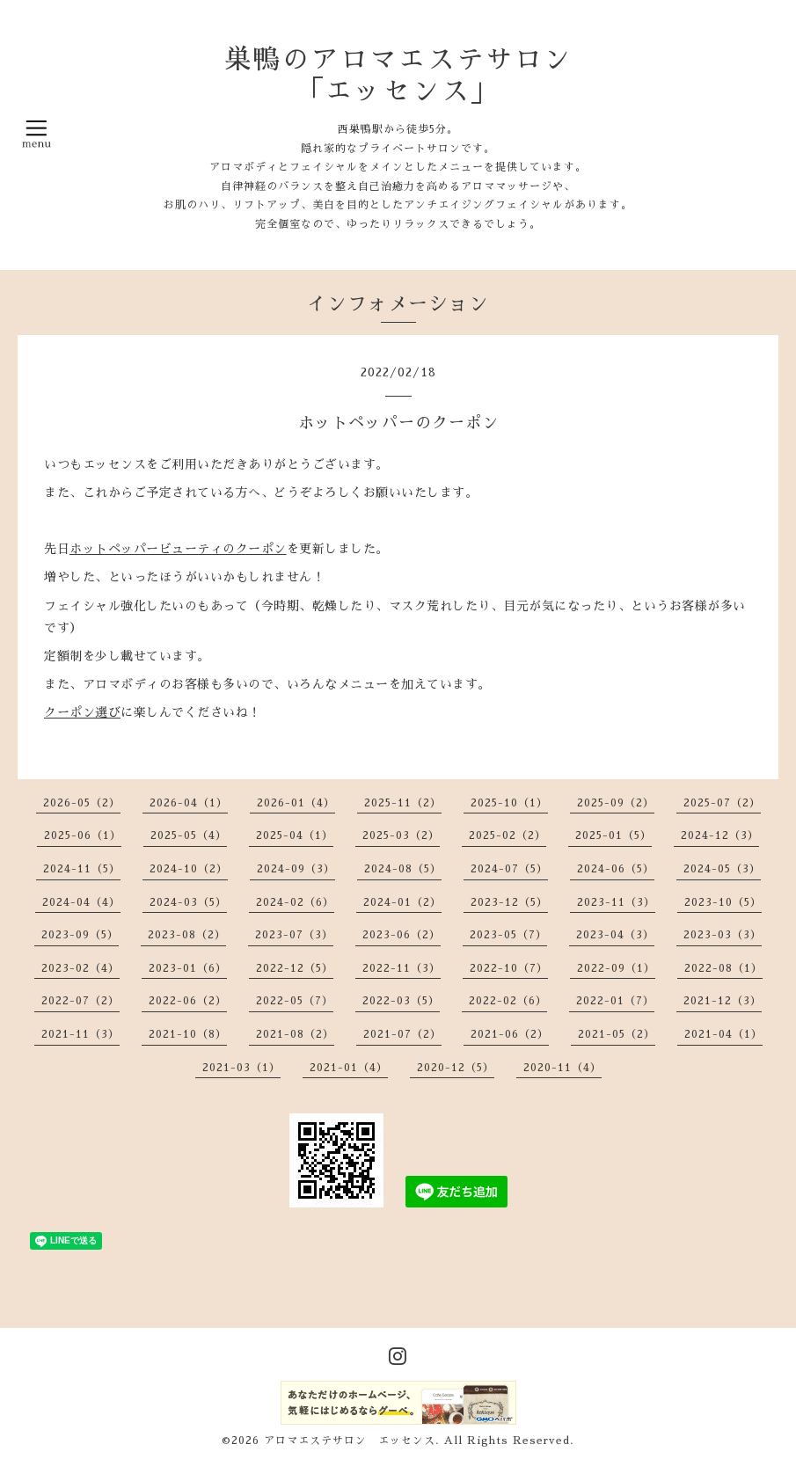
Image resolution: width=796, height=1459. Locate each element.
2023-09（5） (80, 935)
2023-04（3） (615, 935)
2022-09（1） (616, 968)
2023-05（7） (508, 935)
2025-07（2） (722, 803)
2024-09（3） (296, 869)
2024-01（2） (402, 902)
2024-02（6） (295, 902)
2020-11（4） (562, 1067)
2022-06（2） (188, 1001)
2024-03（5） (188, 902)
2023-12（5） (509, 902)
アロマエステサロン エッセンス (349, 1440)
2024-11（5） (81, 869)
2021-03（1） (241, 1067)
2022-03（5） (401, 1001)
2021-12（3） (722, 1001)
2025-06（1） (82, 835)
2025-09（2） (615, 803)
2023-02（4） (80, 968)
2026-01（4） (296, 803)
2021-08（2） (295, 1034)
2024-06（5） (615, 869)
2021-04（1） (723, 1034)
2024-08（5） (403, 869)
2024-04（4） (81, 902)
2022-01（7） (615, 1001)
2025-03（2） (401, 835)
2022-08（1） (723, 968)
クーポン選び (82, 712)
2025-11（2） (403, 803)
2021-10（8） (188, 1034)
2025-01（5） (613, 835)
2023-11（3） (616, 902)
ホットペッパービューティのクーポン (178, 549)
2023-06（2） (401, 935)
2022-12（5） (294, 968)
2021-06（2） (510, 1034)
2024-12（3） (720, 835)
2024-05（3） (722, 869)
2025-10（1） (509, 803)
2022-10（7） (509, 968)
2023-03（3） (722, 935)
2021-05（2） (616, 1034)
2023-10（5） (723, 902)
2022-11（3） (401, 968)
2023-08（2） (187, 935)
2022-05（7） (294, 1001)
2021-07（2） (402, 1034)
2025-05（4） (188, 835)
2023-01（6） (188, 968)
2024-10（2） (189, 869)
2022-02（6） (508, 1001)
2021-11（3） (80, 1034)
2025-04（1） (294, 835)
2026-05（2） (81, 803)
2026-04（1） (189, 803)
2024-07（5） (509, 869)
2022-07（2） (80, 1001)
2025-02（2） (507, 835)
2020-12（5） (455, 1067)
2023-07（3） (294, 935)
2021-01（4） (349, 1067)
